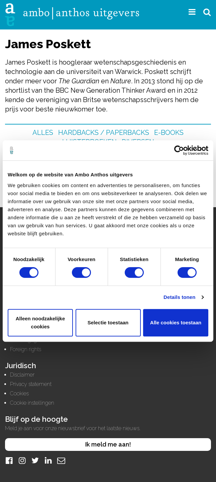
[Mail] (61, 460)
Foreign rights (25, 349)
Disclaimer (22, 375)
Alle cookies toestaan (175, 322)
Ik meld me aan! (108, 444)
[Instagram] (22, 460)
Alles (42, 133)
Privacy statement (30, 384)
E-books (169, 133)
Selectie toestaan (108, 322)
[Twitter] (35, 460)
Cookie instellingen (32, 403)
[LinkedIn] (48, 460)
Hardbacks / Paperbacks (103, 133)
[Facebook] (9, 460)
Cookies (19, 393)
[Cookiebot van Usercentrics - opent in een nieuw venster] (179, 150)
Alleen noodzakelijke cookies (40, 322)
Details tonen (179, 297)
